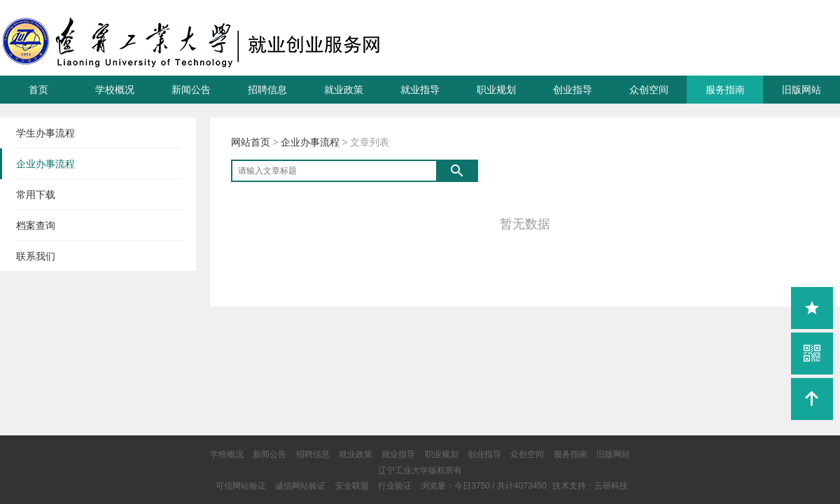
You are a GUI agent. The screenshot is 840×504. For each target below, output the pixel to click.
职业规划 (496, 89)
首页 (38, 89)
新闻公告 (191, 89)
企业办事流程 (310, 142)
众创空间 (648, 89)
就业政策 (343, 89)
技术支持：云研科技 (590, 486)
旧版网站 (801, 89)
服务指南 (725, 89)
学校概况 (114, 89)
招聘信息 (267, 89)
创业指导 (572, 89)
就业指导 (420, 89)
